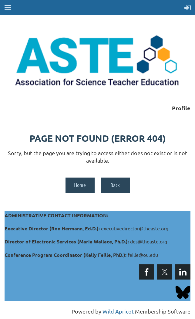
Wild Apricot (118, 311)
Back (115, 185)
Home (80, 185)
